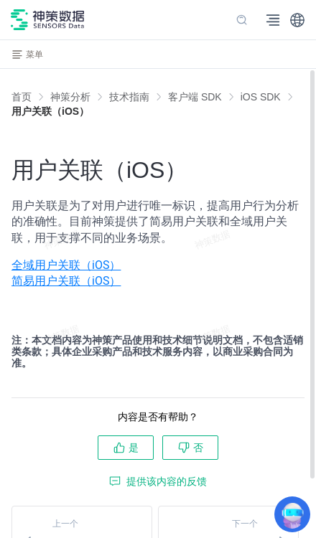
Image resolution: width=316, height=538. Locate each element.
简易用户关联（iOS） (66, 281)
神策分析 (70, 97)
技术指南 (129, 97)
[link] (70, 97)
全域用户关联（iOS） (66, 265)
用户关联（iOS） (50, 111)
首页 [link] (21, 97)
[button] (297, 20)
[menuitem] (158, 265)
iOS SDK (261, 97)
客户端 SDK (195, 97)
